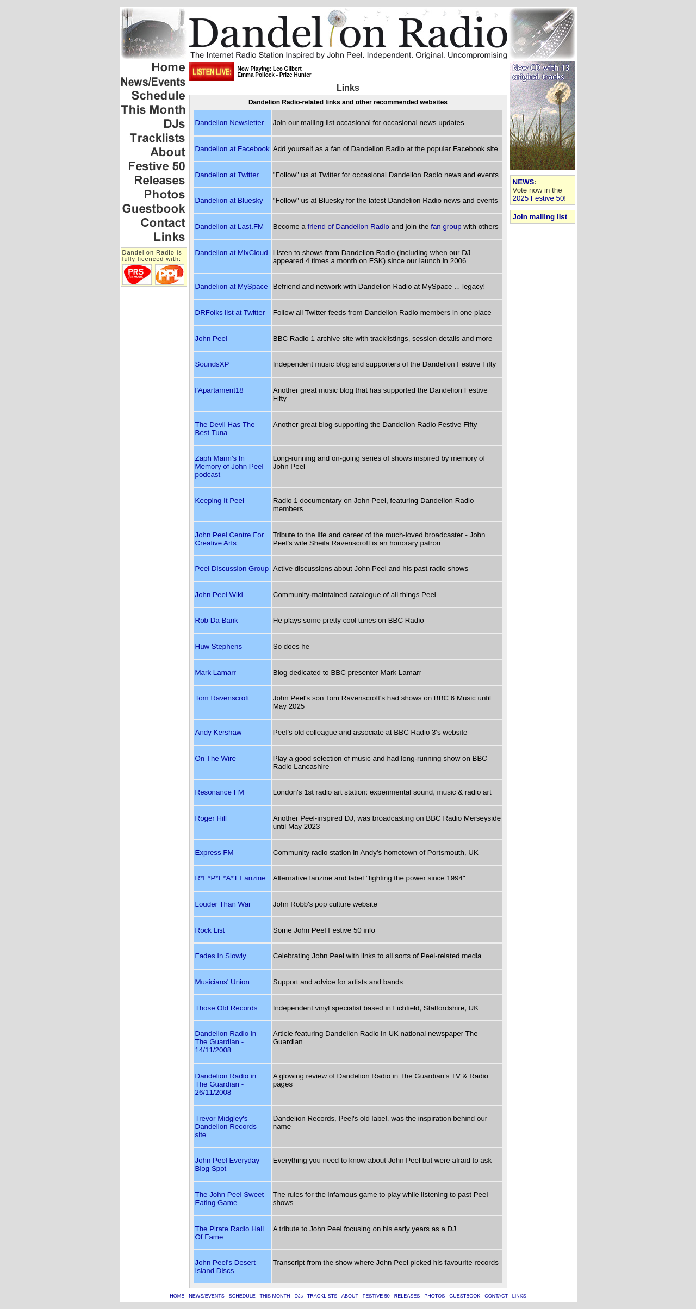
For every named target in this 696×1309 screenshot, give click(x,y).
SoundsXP (212, 364)
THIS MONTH (275, 1296)
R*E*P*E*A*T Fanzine (230, 878)
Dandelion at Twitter (227, 175)
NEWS (524, 182)
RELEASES (407, 1296)
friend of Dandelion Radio (348, 226)
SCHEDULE (242, 1296)
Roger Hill (211, 818)
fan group (446, 226)
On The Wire (215, 758)
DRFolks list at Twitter (230, 312)
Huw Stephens (219, 646)
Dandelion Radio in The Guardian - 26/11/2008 (226, 1084)
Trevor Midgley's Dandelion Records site (226, 1126)
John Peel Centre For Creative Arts (229, 539)
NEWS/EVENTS (207, 1296)
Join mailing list (540, 217)
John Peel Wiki (219, 595)
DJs (299, 1296)
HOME (177, 1296)
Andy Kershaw (218, 732)
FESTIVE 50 (376, 1296)
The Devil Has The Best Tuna (225, 428)
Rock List (210, 930)
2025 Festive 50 (538, 198)
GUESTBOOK (464, 1296)
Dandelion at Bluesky (229, 200)
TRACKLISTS (322, 1296)
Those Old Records (226, 1008)
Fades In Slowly (220, 956)
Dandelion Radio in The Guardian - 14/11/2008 (226, 1041)
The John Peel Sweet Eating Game (229, 1198)
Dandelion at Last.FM (229, 226)
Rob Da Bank (216, 620)
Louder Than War (223, 904)
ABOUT (349, 1296)
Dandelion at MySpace (231, 286)
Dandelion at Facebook (232, 149)
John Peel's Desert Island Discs (225, 1266)
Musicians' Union (222, 982)
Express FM (214, 852)
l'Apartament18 (219, 390)
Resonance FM (219, 792)
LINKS (519, 1296)
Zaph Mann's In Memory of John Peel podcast (229, 466)
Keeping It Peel (219, 501)
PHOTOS (434, 1296)
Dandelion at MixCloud (231, 253)
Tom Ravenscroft (222, 698)
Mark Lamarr (216, 672)
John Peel (211, 338)
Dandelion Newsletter (229, 123)
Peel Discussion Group (232, 568)
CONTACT (496, 1296)
